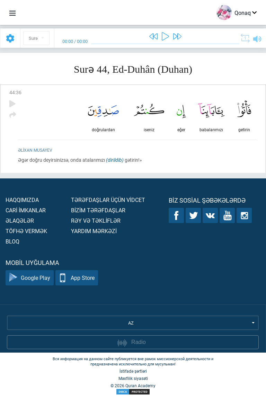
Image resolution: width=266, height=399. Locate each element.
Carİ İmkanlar (26, 210)
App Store (77, 278)
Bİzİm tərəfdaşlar (98, 210)
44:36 (15, 92)
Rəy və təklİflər (96, 220)
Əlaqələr (20, 220)
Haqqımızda (22, 199)
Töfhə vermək (26, 230)
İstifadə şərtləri (133, 371)
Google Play (29, 278)
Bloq (12, 241)
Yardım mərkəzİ (94, 230)
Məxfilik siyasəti (133, 378)
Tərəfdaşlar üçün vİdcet (108, 199)
